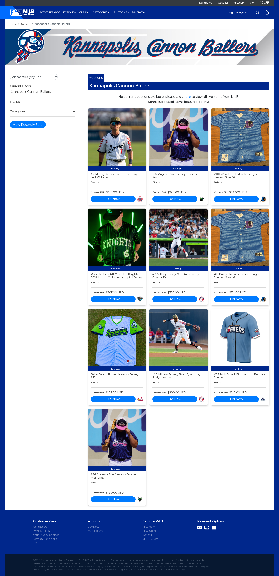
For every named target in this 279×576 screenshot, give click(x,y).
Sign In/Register (238, 12)
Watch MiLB (149, 534)
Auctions (120, 12)
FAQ (36, 542)
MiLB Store (149, 530)
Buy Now (138, 12)
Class (83, 12)
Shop (252, 3)
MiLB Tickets (150, 538)
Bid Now (113, 199)
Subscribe (222, 3)
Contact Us (40, 526)
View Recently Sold (28, 124)
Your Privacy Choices (46, 534)
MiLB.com (239, 3)
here (187, 96)
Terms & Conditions (45, 538)
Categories (101, 12)
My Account (95, 530)
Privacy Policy (41, 530)
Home (13, 24)
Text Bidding (205, 3)
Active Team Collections (57, 12)
